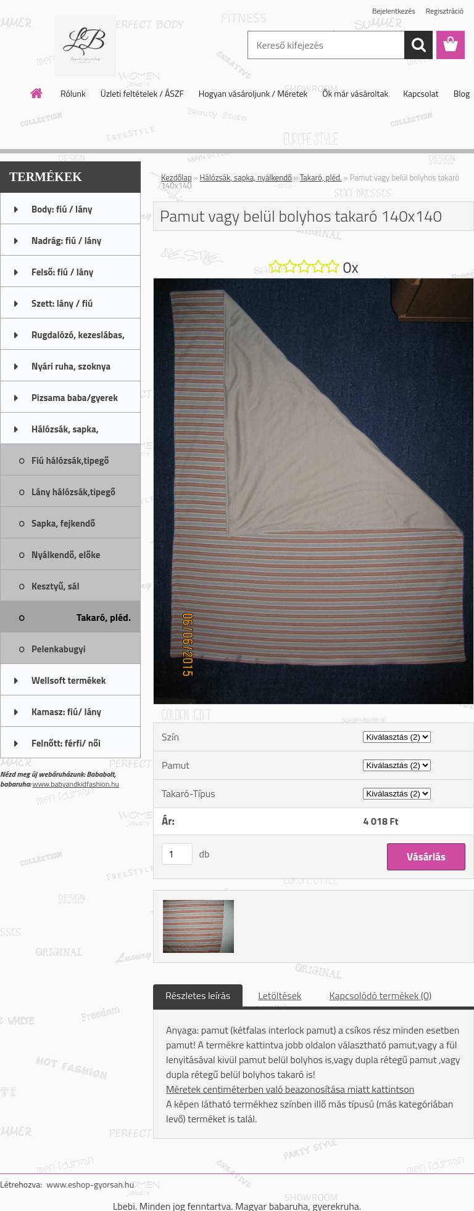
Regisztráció (445, 11)
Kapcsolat (421, 93)
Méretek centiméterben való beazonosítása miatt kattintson (290, 1089)
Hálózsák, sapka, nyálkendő (246, 177)
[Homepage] (37, 93)
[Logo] (85, 45)
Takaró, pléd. (321, 177)
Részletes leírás (197, 995)
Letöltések (279, 995)
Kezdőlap (176, 177)
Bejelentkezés (393, 11)
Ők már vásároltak (355, 93)
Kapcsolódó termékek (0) (380, 995)
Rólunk (73, 93)
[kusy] (177, 854)
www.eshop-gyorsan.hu (90, 1184)
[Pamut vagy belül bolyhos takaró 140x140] (313, 283)
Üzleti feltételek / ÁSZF (142, 93)
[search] (418, 45)
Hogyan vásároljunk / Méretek (253, 93)
